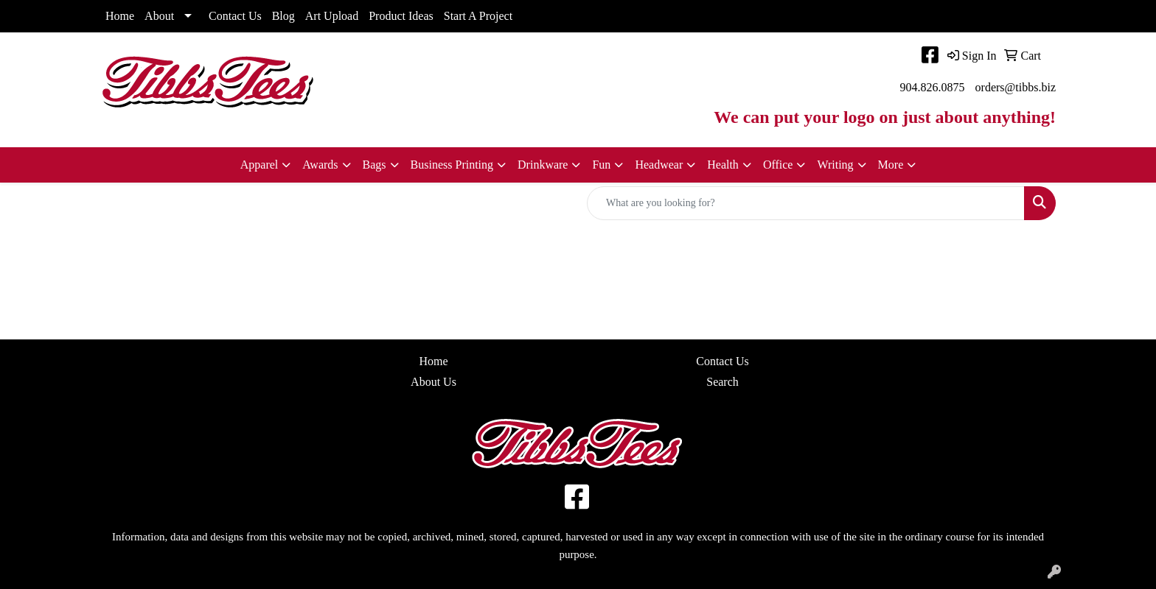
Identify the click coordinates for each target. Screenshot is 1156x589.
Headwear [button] (659, 164)
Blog (283, 16)
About (159, 16)
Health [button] (723, 164)
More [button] (891, 164)
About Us (433, 381)
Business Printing (452, 164)
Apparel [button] (259, 164)
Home (119, 16)
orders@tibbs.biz (1015, 87)
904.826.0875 (932, 87)
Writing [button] (835, 164)
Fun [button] (601, 164)
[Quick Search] (806, 203)
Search (722, 381)
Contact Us (235, 16)
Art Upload (331, 16)
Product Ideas (401, 16)
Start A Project (478, 16)
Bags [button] (374, 164)
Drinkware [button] (543, 164)
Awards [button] (320, 164)
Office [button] (778, 164)
